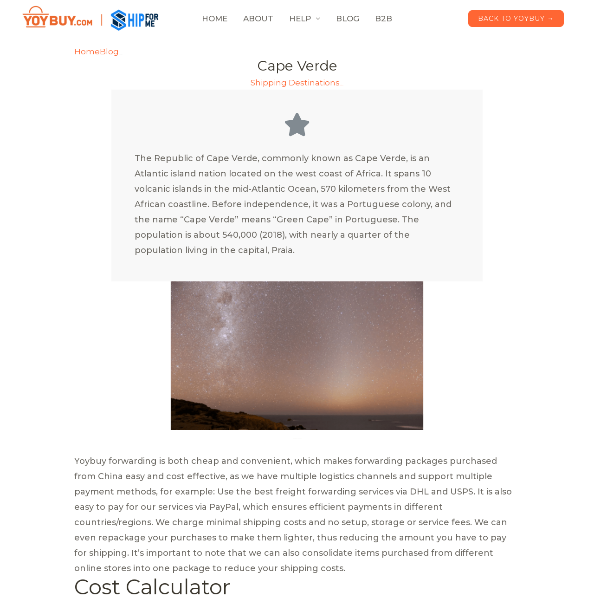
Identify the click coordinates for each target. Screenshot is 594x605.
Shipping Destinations (295, 82)
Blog (109, 51)
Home (87, 51)
